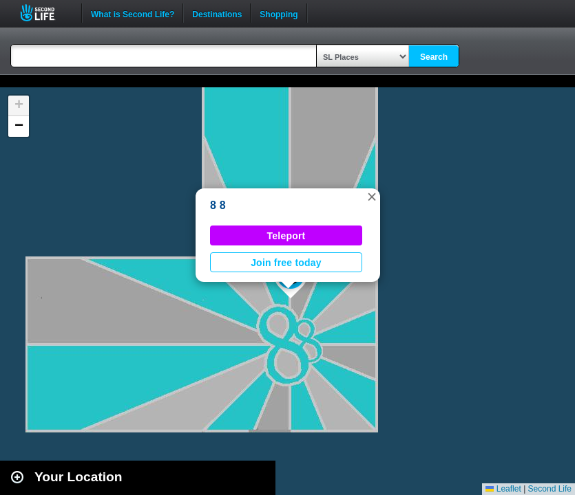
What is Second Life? (132, 13)
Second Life (45, 12)
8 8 (218, 205)
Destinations (217, 13)
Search (434, 57)
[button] (372, 196)
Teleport (286, 235)
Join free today (286, 262)
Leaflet (503, 489)
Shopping (278, 13)
